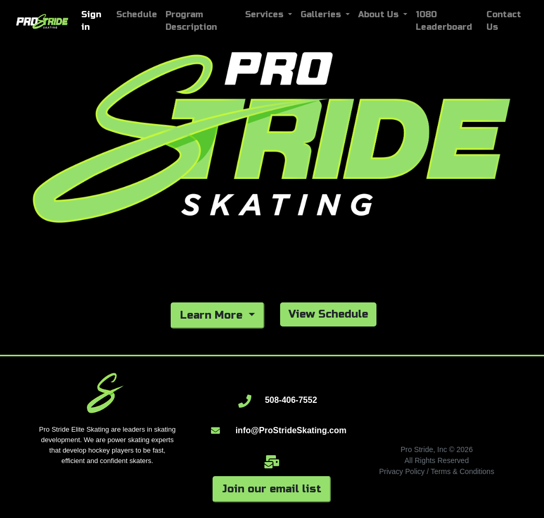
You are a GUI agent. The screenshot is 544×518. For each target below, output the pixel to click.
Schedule (136, 14)
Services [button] (265, 14)
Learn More (213, 315)
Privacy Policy (402, 471)
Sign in (91, 20)
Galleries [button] (322, 14)
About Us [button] (379, 14)
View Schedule (328, 314)
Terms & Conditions (462, 471)
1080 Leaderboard (444, 20)
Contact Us (503, 20)
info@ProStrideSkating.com (291, 430)
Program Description (191, 20)
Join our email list (271, 489)
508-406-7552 (291, 400)
